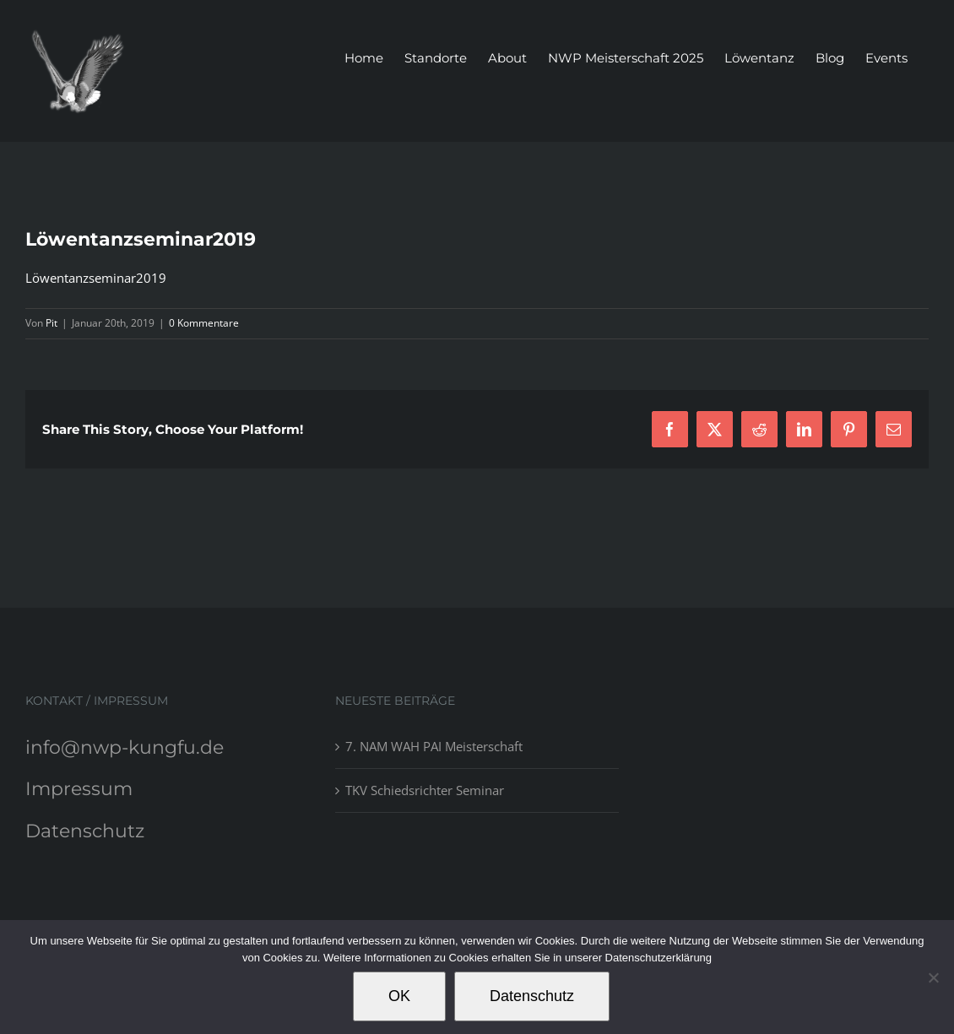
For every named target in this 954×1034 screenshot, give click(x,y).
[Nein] (932, 977)
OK (399, 996)
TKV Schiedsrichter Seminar (424, 790)
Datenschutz (84, 831)
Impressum (79, 788)
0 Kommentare (204, 323)
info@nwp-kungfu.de (124, 747)
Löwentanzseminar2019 (95, 277)
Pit (51, 323)
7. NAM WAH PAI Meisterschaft (434, 746)
